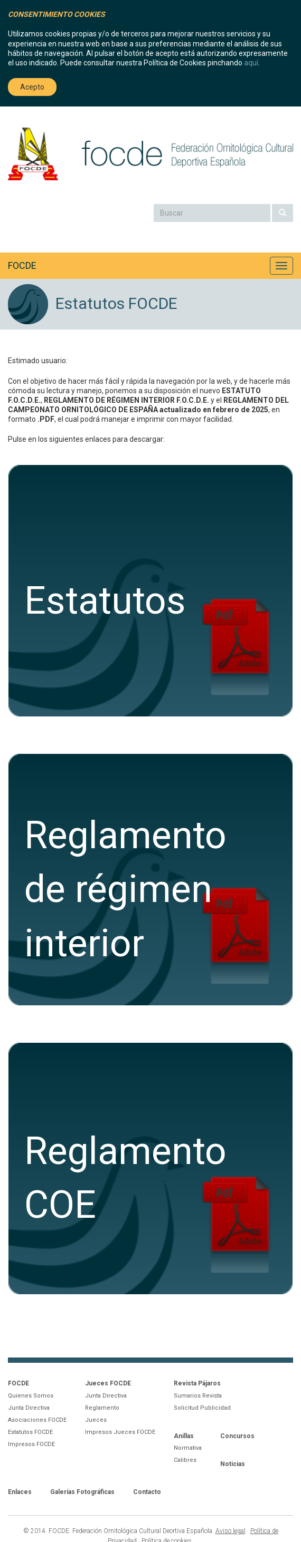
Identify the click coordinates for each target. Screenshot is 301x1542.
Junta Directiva (29, 1407)
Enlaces (20, 1492)
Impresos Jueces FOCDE (120, 1432)
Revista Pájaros (197, 1383)
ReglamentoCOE (125, 1178)
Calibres (185, 1460)
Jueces (96, 1420)
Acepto (32, 87)
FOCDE (22, 265)
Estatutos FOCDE (30, 1432)
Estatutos (105, 601)
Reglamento (102, 1407)
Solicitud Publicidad (202, 1407)
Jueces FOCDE (108, 1383)
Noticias (232, 1464)
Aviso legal (230, 1531)
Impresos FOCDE (31, 1444)
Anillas (184, 1436)
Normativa (188, 1447)
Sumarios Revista (198, 1395)
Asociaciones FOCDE (37, 1420)
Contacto (147, 1492)
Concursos (237, 1436)
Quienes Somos (30, 1395)
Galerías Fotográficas (82, 1492)
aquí (251, 63)
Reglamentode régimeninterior (125, 889)
